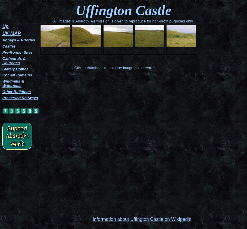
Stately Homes (15, 69)
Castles (9, 46)
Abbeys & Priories (18, 40)
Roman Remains (17, 75)
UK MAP (11, 33)
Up (5, 26)
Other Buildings (16, 92)
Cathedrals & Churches (14, 60)
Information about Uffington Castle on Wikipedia (142, 219)
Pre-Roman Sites (17, 52)
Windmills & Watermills (13, 83)
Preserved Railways (20, 98)
